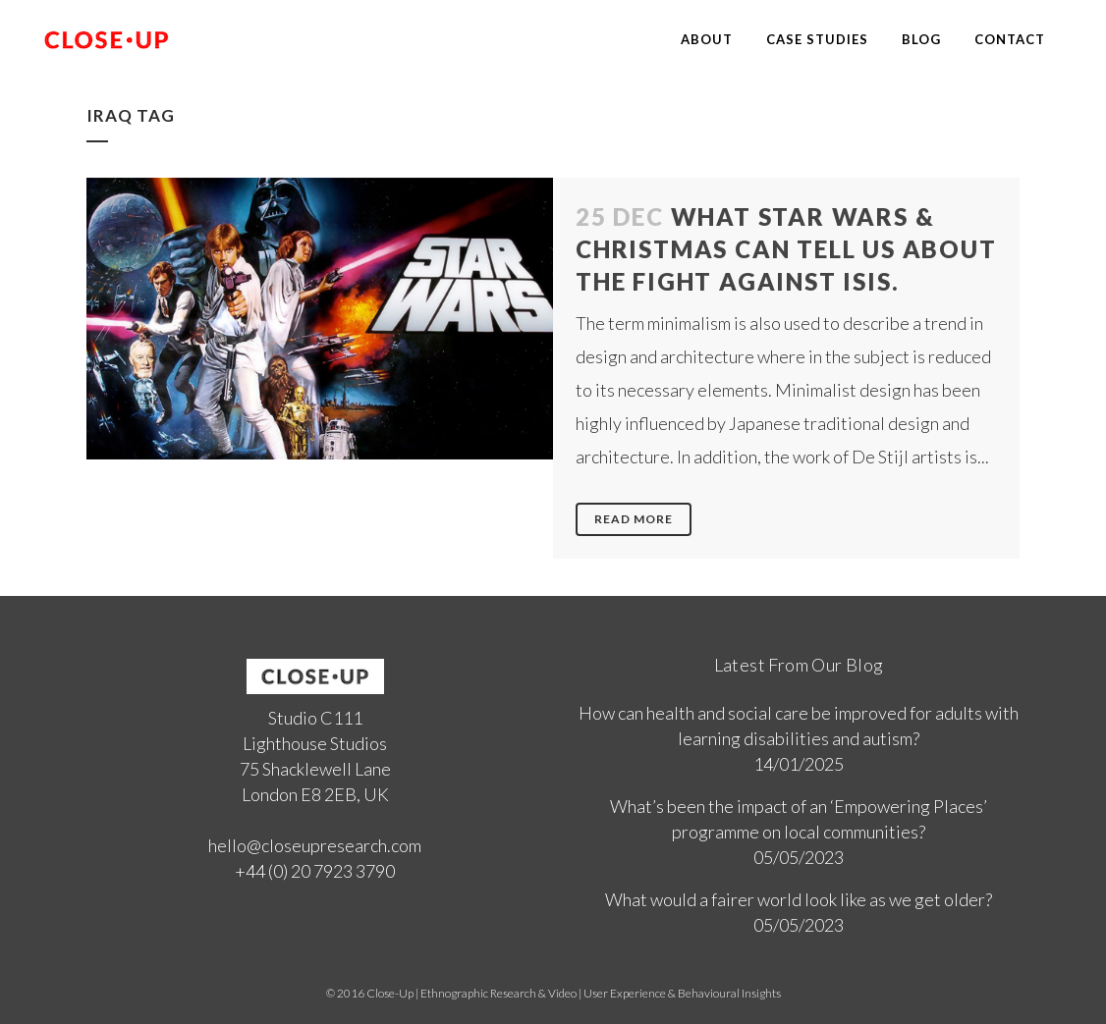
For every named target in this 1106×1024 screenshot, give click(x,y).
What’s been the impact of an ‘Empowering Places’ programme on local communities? (798, 818)
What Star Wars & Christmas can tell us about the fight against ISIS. (786, 249)
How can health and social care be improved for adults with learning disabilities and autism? (799, 725)
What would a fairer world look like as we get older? (798, 899)
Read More (633, 519)
